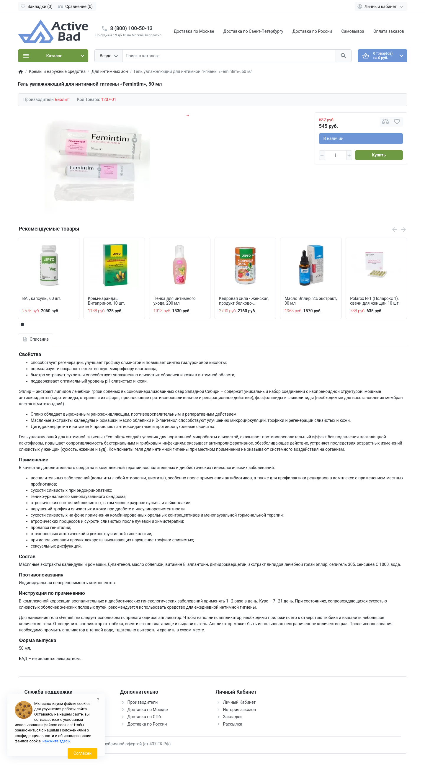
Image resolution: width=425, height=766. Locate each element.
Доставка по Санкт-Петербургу (253, 31)
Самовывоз (352, 31)
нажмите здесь (56, 741)
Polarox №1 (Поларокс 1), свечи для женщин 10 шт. (375, 301)
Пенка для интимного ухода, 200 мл (174, 301)
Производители (143, 702)
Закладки (232, 716)
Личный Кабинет (239, 702)
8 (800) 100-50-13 (131, 28)
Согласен (82, 753)
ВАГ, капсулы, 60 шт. (41, 298)
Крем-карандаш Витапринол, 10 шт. (106, 301)
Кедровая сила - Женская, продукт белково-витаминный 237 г (244, 301)
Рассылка (232, 724)
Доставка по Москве (194, 31)
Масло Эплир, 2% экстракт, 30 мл (311, 301)
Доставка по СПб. (145, 716)
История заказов (239, 709)
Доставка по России (312, 31)
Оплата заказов (388, 31)
